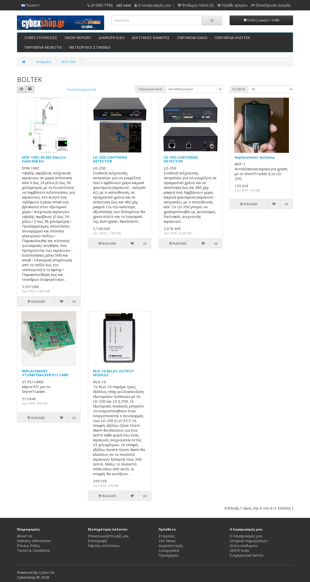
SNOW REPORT (78, 37)
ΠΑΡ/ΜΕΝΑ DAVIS (192, 37)
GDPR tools (239, 550)
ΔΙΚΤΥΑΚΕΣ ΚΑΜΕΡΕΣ (151, 37)
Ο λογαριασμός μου (246, 535)
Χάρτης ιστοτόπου (104, 545)
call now (123, 4)
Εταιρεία (43, 61)
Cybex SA (46, 572)
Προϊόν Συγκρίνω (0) (81, 90)
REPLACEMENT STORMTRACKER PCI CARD (45, 372)
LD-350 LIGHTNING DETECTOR (181, 159)
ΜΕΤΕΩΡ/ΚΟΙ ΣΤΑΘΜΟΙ (89, 47)
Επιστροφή (97, 540)
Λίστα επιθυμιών (244, 545)
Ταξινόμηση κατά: (150, 89)
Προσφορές (169, 555)
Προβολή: (239, 89)
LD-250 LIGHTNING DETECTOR (110, 159)
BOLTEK (69, 61)
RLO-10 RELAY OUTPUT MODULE (113, 372)
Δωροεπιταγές (171, 545)
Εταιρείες (167, 535)
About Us (24, 535)
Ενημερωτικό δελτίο (247, 555)
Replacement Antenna (255, 157)
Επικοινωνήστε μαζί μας (108, 535)
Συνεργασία (169, 550)
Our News (167, 540)
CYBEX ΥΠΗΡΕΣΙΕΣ (40, 37)
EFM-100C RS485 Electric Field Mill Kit (44, 159)
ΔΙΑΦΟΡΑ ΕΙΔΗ (112, 37)
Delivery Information (34, 540)
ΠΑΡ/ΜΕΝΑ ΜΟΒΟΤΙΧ (43, 47)
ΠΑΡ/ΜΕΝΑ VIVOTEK (232, 37)
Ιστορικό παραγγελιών (249, 540)
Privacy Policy (28, 545)
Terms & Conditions (33, 550)
